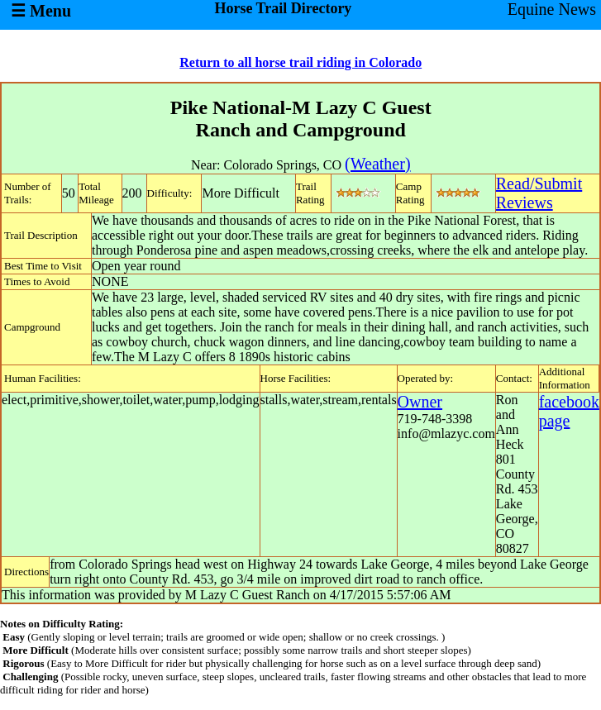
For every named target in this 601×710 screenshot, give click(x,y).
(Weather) (377, 164)
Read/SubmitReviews (539, 193)
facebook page (569, 411)
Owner (420, 402)
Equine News (552, 9)
